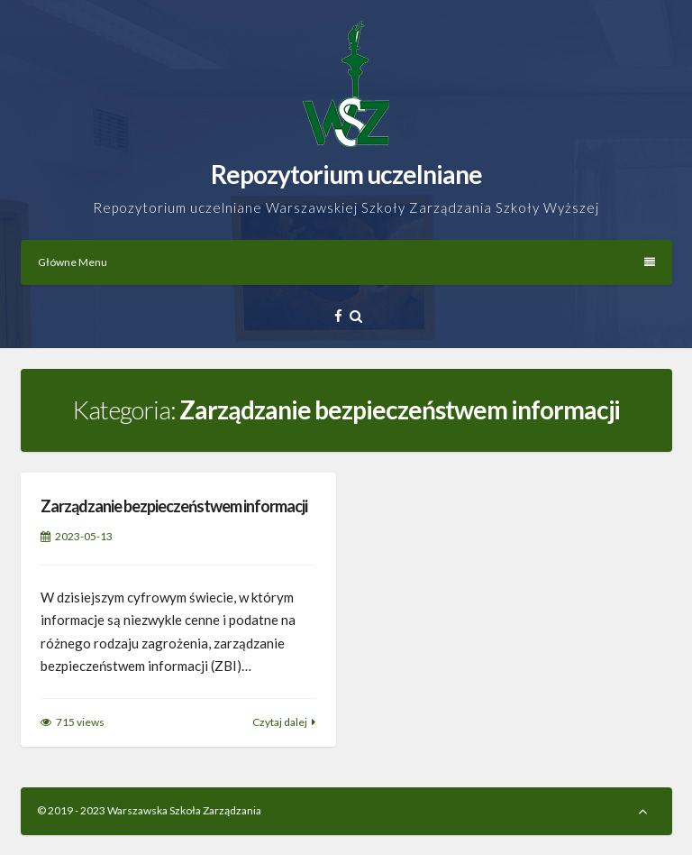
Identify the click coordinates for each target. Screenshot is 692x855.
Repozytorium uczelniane (346, 174)
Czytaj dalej (279, 722)
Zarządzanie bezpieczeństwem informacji (174, 506)
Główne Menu (346, 262)
